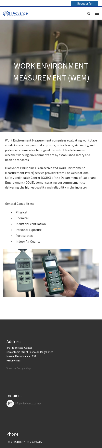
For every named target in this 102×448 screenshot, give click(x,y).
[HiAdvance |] (15, 13)
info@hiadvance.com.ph (28, 403)
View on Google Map (19, 368)
